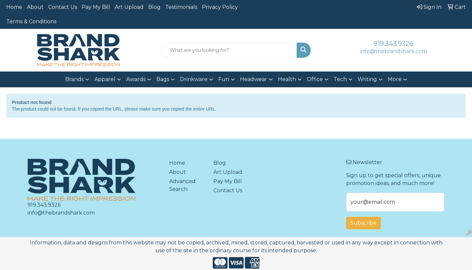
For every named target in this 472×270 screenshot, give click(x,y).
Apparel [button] (104, 79)
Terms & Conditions (31, 21)
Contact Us (62, 7)
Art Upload (129, 7)
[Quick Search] (229, 50)
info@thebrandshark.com (393, 51)
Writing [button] (367, 79)
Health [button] (287, 79)
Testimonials (181, 7)
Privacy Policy (220, 7)
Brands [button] (74, 79)
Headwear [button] (253, 79)
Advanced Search (182, 185)
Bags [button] (162, 79)
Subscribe (363, 223)
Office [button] (315, 79)
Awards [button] (136, 79)
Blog (154, 7)
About (35, 7)
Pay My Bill (96, 7)
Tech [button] (340, 79)
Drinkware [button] (193, 79)
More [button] (395, 79)
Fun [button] (223, 79)
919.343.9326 (393, 44)
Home (14, 7)
